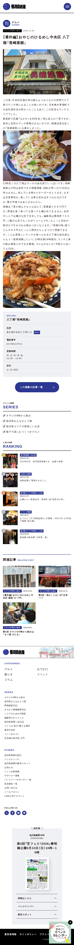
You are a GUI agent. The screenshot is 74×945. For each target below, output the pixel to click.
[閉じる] (70, 922)
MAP (37, 332)
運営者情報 (10, 934)
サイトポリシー (28, 934)
